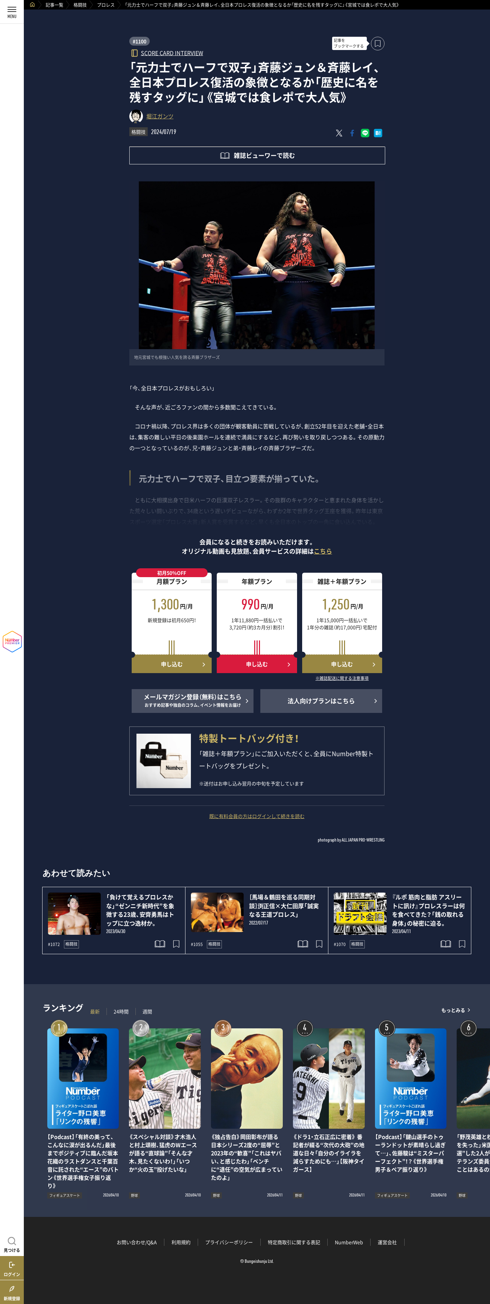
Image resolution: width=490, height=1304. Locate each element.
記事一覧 (54, 4)
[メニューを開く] (12, 12)
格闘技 (80, 4)
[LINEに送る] (365, 133)
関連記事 (480, 1271)
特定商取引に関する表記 (294, 1242)
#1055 (197, 944)
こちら (323, 551)
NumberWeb (349, 1242)
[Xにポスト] (339, 133)
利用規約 (181, 1242)
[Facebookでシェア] (352, 133)
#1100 (139, 41)
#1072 (54, 944)
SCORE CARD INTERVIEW (172, 52)
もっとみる (453, 1009)
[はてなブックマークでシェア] (378, 133)
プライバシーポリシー (229, 1242)
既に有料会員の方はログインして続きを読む (257, 816)
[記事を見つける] (12, 1244)
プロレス (106, 4)
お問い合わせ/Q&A (137, 1242)
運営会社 (387, 1242)
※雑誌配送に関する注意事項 (342, 678)
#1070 (340, 944)
